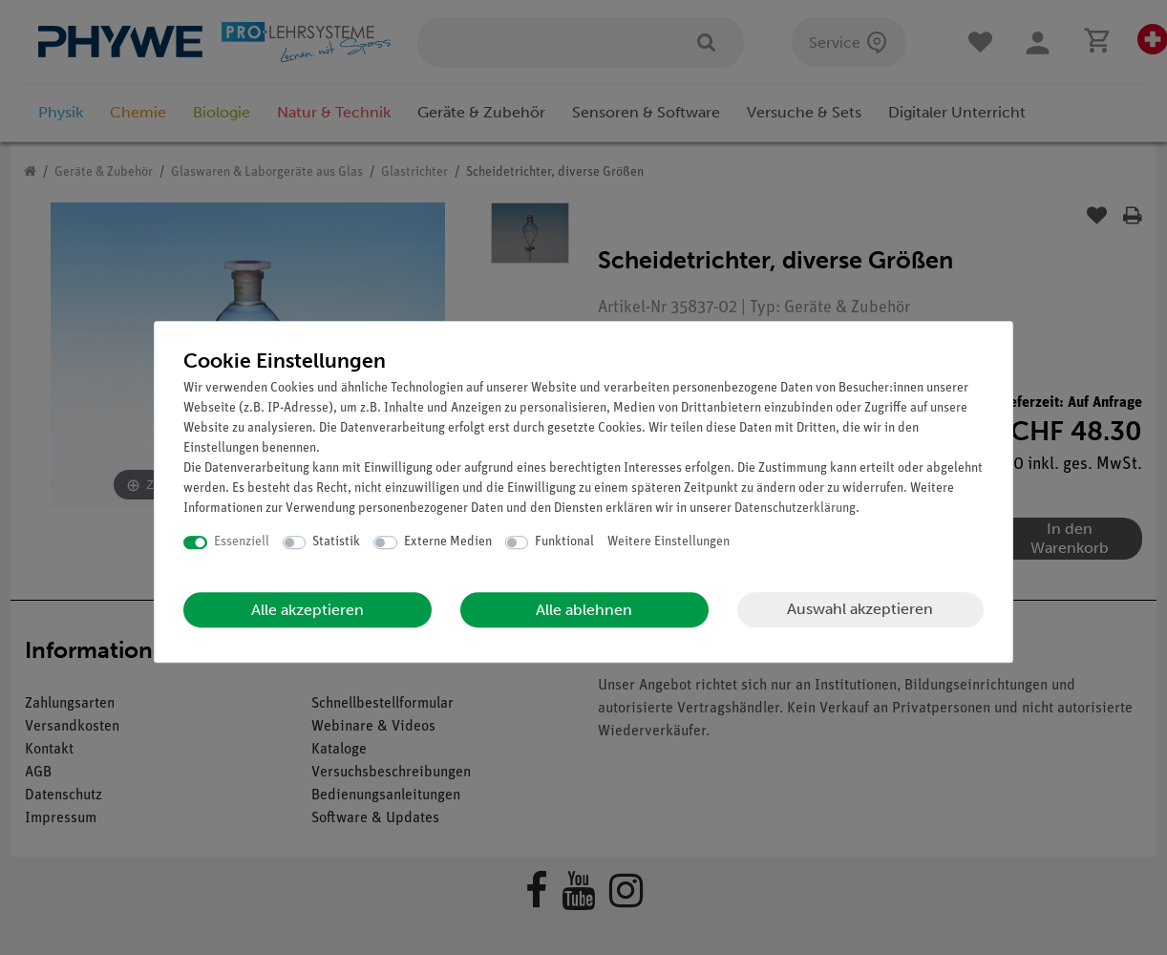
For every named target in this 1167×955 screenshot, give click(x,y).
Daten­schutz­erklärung (795, 508)
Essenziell (241, 542)
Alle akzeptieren (307, 610)
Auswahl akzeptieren (860, 609)
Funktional (564, 542)
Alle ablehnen (584, 610)
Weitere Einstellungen (668, 542)
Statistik (336, 542)
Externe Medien (448, 542)
